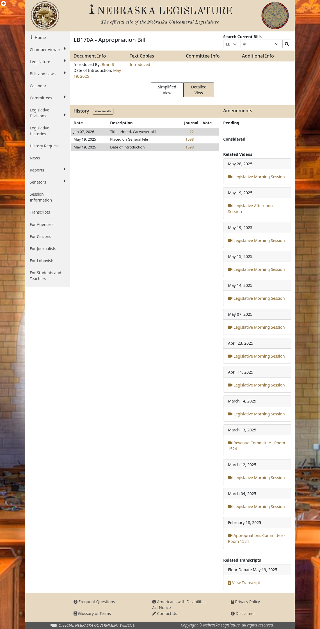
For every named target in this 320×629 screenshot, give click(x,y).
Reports (48, 170)
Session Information (41, 197)
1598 (190, 139)
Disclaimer (243, 613)
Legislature (48, 61)
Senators (48, 182)
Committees (48, 97)
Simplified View (167, 89)
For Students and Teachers (45, 275)
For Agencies (41, 224)
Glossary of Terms (92, 613)
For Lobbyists (42, 260)
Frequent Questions (94, 601)
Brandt (108, 64)
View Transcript (244, 582)
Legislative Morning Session (256, 176)
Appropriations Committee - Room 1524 (256, 538)
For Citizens (40, 236)
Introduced (140, 64)
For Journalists (43, 248)
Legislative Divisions (48, 112)
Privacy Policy (245, 601)
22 (192, 131)
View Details (103, 111)
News (35, 158)
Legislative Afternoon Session (250, 208)
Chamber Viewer (48, 49)
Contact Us (164, 613)
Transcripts (40, 212)
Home (40, 37)
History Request (44, 145)
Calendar (38, 85)
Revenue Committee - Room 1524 (256, 445)
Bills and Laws (48, 73)
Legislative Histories (39, 130)
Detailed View (199, 89)
